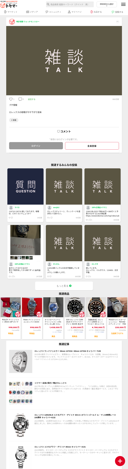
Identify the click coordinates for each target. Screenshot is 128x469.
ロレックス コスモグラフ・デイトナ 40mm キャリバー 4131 (69, 451)
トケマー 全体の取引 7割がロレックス (56, 387)
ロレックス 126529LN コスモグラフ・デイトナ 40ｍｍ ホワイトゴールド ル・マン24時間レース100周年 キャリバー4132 (75, 421)
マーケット (11, 11)
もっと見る (64, 287)
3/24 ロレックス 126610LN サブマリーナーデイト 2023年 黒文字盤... (74, 324)
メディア (32, 11)
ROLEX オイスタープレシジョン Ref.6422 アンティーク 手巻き (117, 324)
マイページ (75, 11)
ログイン (36, 145)
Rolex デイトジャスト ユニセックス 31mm (31, 324)
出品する (96, 11)
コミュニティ (53, 11)
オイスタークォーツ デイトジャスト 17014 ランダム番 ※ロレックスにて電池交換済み (53, 324)
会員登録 (92, 145)
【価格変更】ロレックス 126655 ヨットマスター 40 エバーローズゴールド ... (95, 324)
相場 (14, 120)
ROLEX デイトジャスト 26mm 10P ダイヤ (10, 324)
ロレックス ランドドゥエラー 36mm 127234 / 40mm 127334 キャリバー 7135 (75, 357)
